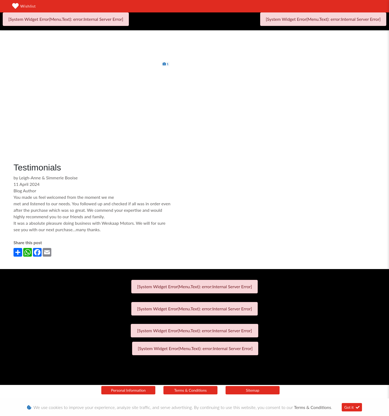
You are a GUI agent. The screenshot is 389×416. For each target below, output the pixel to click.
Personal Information (128, 390)
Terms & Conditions (190, 390)
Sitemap (252, 390)
